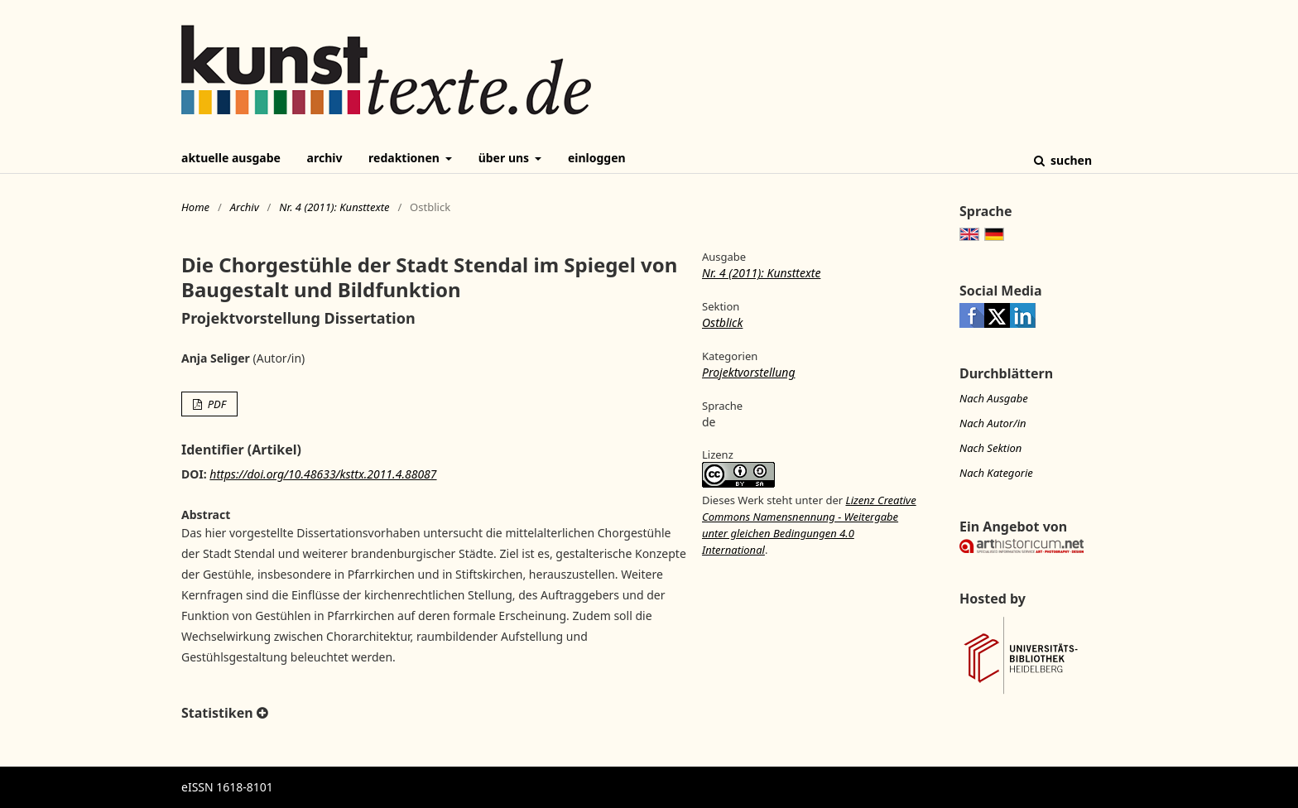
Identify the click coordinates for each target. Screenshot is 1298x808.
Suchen (1069, 160)
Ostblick (722, 322)
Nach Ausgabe (993, 398)
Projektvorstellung (749, 372)
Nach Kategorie (996, 472)
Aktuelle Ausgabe (231, 158)
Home (195, 207)
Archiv (325, 158)
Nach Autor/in (992, 423)
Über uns (505, 158)
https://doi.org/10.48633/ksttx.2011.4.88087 (322, 474)
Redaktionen (405, 158)
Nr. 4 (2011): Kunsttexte (334, 207)
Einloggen (597, 158)
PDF (215, 404)
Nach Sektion (990, 447)
